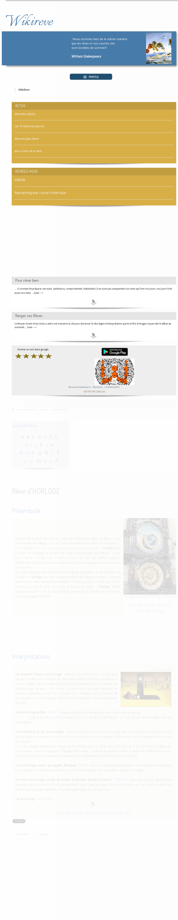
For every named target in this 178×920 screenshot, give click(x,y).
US (103, 391)
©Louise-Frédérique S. (80, 387)
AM (93, 391)
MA (89, 391)
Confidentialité (111, 387)
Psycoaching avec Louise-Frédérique (40, 193)
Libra (98, 391)
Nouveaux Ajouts (24, 114)
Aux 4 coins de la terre (28, 151)
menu (91, 76)
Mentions (98, 387)
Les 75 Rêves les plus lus (29, 126)
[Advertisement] (45, 244)
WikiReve (24, 89)
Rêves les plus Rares (26, 138)
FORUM (19, 180)
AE (84, 391)
